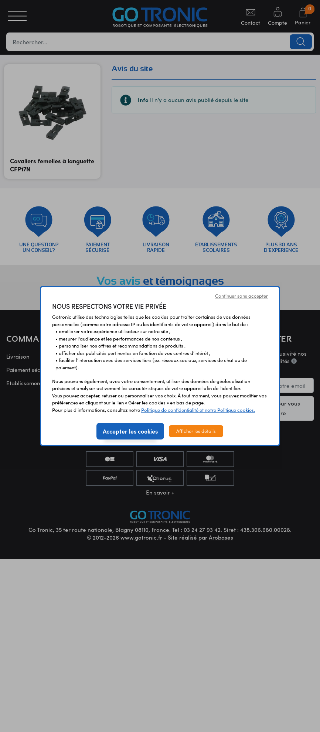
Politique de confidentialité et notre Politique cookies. (198, 410)
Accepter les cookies (130, 431)
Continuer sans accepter (241, 296)
